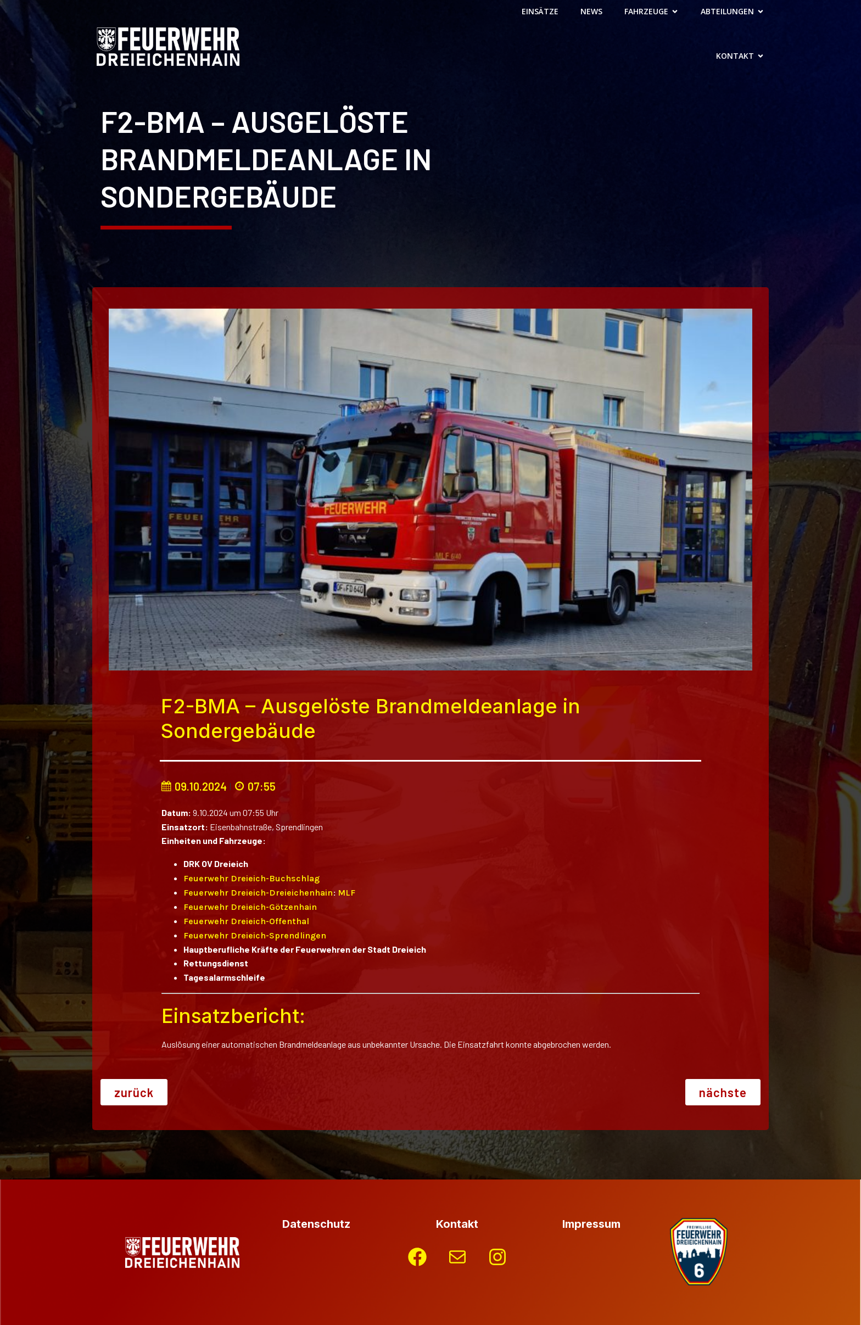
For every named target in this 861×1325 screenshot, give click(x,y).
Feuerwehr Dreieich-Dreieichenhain (258, 892)
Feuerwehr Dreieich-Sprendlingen (254, 935)
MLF (346, 892)
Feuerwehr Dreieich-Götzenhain (250, 907)
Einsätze (540, 11)
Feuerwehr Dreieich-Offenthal (246, 921)
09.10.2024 (194, 786)
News (591, 11)
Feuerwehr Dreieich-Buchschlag (251, 878)
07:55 (255, 786)
